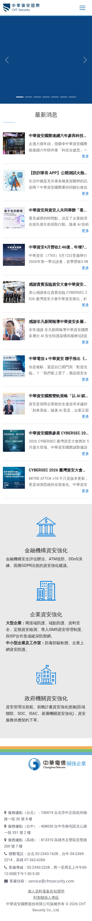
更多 (85, 156)
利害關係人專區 (46, 897)
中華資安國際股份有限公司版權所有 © (37, 904)
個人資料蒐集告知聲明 (46, 891)
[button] (7, 60)
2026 (73, 904)
